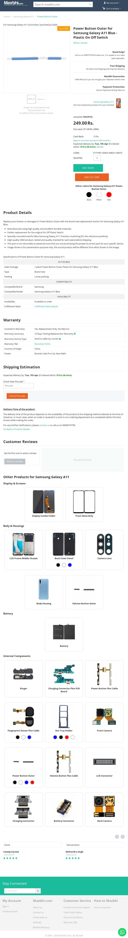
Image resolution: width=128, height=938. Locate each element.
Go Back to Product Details (16, 429)
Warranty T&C (70, 922)
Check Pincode (17, 396)
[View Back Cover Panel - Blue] (70, 565)
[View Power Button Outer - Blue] (26, 782)
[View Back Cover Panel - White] (64, 565)
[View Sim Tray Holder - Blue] (55, 737)
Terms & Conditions (73, 917)
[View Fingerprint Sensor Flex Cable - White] (23, 737)
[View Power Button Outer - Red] (32, 782)
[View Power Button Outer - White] (20, 782)
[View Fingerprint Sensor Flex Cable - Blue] (29, 737)
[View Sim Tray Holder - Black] (61, 737)
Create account (10, 911)
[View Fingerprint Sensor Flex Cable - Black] (18, 737)
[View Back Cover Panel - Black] (58, 565)
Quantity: (78, 157)
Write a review (80, 42)
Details (100, 146)
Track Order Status (73, 912)
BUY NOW (88, 167)
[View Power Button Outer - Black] (15, 782)
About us (37, 907)
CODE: (76, 152)
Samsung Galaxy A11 (23, 16)
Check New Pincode (13, 381)
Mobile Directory (41, 927)
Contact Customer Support (77, 907)
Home (7, 16)
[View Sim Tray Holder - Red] (67, 737)
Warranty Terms (42, 343)
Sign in (5, 906)
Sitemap (37, 922)
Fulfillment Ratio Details (46, 306)
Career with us (40, 917)
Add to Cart (92, 177)
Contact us (38, 912)
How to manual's (102, 907)
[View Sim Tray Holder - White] (72, 737)
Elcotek (79, 935)
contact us (44, 425)
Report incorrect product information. (92, 140)
